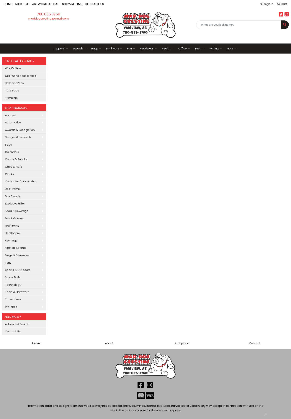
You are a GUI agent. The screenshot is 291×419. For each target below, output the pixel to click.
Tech (200, 48)
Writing (215, 48)
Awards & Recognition (20, 130)
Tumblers (11, 98)
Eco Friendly (13, 196)
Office (184, 48)
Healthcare (12, 233)
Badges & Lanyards (18, 137)
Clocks (9, 174)
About (109, 343)
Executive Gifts (15, 203)
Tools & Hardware (17, 292)
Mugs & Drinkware (17, 255)
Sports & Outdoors (17, 270)
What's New (13, 68)
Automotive (13, 122)
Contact (254, 343)
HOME (8, 4)
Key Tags (11, 240)
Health (168, 48)
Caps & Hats (13, 167)
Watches (11, 307)
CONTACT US (94, 4)
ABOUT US (22, 4)
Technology (13, 285)
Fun (131, 48)
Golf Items (12, 226)
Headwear (148, 48)
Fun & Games (14, 218)
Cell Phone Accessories (20, 76)
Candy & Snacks (16, 159)
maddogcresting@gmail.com (48, 18)
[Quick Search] (238, 24)
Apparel (61, 48)
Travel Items (13, 299)
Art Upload (182, 343)
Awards (79, 48)
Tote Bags (12, 90)
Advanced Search (17, 324)
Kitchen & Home (16, 248)
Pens (8, 263)
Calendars (12, 152)
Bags (96, 48)
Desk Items (12, 189)
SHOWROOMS (72, 4)
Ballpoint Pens (14, 83)
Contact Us (12, 331)
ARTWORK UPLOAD (46, 4)
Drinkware (114, 48)
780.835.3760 (48, 14)
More (231, 48)
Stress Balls (12, 277)
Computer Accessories (20, 181)
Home (36, 343)
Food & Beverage (16, 211)
